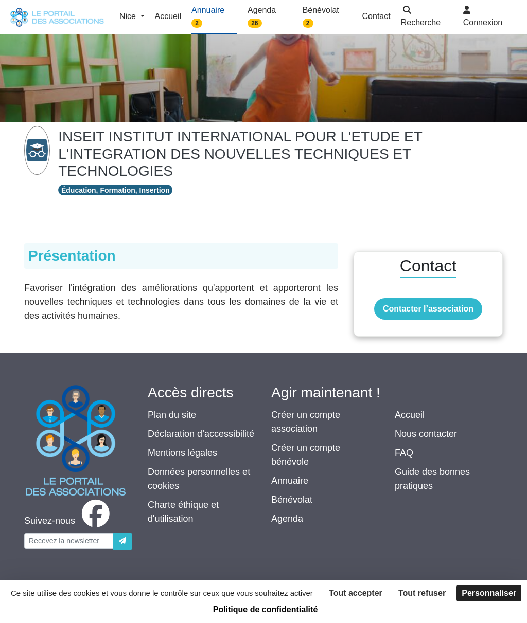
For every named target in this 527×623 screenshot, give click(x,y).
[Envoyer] (122, 541)
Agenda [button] (262, 17)
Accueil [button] (168, 16)
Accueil (410, 415)
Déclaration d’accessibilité (201, 434)
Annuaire (289, 480)
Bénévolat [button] (321, 17)
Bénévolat (291, 499)
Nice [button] (128, 16)
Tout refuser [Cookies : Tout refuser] (422, 593)
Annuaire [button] (207, 17)
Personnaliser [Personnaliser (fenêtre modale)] (489, 593)
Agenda (287, 519)
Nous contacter (426, 434)
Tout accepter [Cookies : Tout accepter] (355, 593)
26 (254, 23)
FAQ (404, 453)
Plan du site (172, 415)
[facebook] (69, 521)
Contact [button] (376, 16)
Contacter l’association (428, 308)
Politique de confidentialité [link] (265, 609)
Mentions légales (182, 453)
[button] (427, 17)
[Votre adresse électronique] (68, 541)
